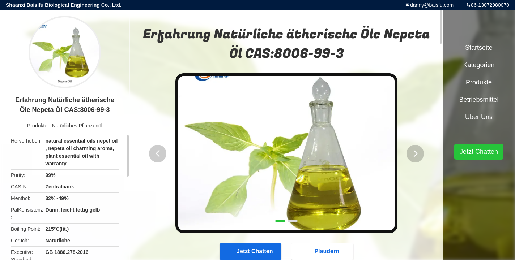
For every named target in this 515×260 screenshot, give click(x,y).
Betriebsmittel (478, 99)
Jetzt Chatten (251, 251)
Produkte (37, 126)
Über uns (479, 117)
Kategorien (478, 65)
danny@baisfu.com (432, 5)
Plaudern (323, 251)
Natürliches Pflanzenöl (77, 126)
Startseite (479, 47)
